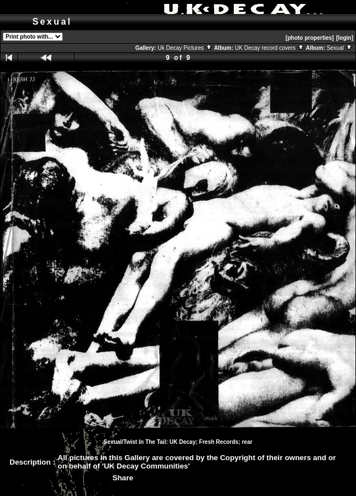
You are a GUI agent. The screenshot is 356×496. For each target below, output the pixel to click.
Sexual (340, 48)
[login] (344, 38)
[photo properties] (309, 38)
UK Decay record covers (269, 48)
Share (123, 478)
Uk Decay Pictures (185, 48)
